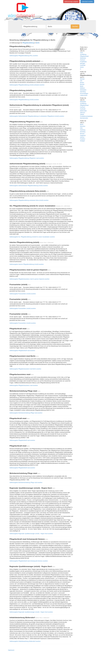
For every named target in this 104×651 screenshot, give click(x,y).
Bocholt (82, 84)
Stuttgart (82, 141)
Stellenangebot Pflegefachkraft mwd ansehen (22, 350)
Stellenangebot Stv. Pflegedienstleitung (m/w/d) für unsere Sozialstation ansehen (32, 237)
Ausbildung (83, 54)
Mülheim (82, 88)
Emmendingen (84, 93)
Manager (82, 63)
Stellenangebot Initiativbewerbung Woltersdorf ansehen (25, 641)
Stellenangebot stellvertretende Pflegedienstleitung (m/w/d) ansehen (29, 185)
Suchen (75, 26)
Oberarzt (82, 112)
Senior (82, 67)
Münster (82, 79)
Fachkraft (82, 65)
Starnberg (83, 91)
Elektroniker (83, 111)
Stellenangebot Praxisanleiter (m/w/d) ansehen (23, 293)
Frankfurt (82, 139)
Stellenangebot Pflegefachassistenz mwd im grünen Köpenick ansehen (29, 279)
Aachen (82, 137)
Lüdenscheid (83, 95)
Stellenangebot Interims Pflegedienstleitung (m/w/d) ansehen (27, 264)
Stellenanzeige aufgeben (71, 1)
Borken (82, 82)
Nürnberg (82, 131)
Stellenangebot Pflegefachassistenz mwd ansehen (24, 385)
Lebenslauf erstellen (87, 1)
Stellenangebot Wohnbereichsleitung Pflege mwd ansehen (26, 413)
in (80, 69)
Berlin (81, 86)
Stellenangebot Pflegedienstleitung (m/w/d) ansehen (24, 99)
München (82, 126)
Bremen (82, 133)
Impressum (11, 650)
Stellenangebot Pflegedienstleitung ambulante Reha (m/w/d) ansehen (29, 200)
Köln (81, 128)
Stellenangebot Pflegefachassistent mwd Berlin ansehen (25, 369)
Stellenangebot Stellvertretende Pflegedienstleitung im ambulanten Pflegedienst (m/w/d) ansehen (37, 116)
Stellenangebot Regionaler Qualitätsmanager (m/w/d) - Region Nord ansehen (31, 533)
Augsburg (83, 135)
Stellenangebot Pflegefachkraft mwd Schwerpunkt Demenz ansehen (29, 561)
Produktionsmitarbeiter (86, 116)
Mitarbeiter (83, 58)
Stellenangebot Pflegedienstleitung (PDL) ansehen (24, 55)
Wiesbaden (83, 90)
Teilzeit (82, 114)
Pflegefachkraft (84, 56)
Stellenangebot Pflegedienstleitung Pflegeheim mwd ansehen (27, 158)
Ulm (81, 81)
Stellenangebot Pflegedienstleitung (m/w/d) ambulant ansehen (27, 85)
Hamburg (82, 130)
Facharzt (82, 60)
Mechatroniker (84, 118)
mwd (81, 52)
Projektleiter (83, 61)
